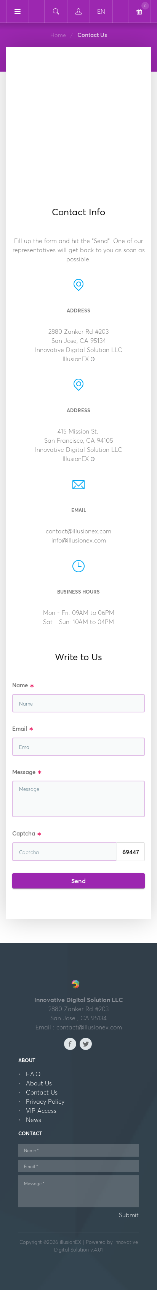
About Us (39, 1083)
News (33, 1120)
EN (101, 11)
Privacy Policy (45, 1101)
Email (23, 729)
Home (58, 35)
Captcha (27, 834)
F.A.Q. (34, 1074)
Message (27, 772)
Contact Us (42, 1092)
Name (23, 686)
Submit (129, 1215)
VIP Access (41, 1110)
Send (78, 881)
